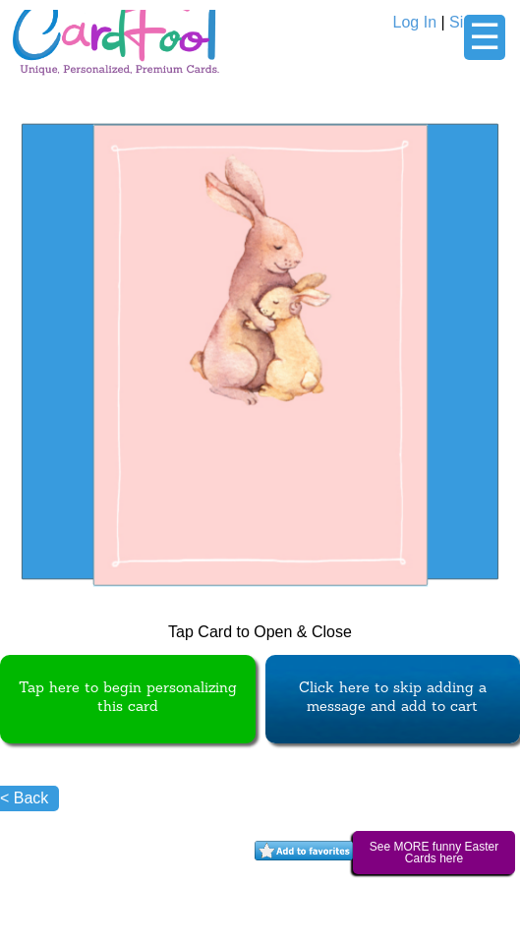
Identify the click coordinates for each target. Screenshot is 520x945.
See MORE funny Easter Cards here (434, 852)
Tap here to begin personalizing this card (128, 698)
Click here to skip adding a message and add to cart (393, 698)
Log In (414, 22)
